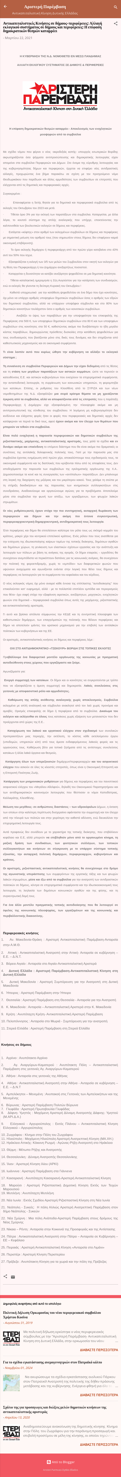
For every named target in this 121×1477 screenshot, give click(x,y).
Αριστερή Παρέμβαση (45, 6)
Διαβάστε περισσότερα (99, 1350)
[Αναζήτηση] (115, 7)
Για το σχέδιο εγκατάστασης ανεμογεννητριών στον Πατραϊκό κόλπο (52, 1362)
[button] (115, 24)
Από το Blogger (61, 1462)
